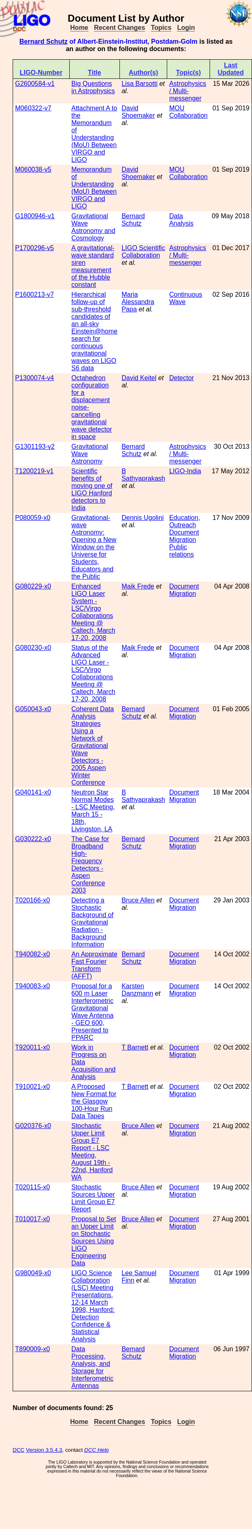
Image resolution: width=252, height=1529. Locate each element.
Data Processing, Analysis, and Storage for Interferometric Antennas (92, 1367)
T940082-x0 (32, 954)
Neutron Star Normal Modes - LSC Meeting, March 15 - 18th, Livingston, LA (93, 811)
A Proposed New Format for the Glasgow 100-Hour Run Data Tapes (93, 1101)
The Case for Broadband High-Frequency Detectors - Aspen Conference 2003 (90, 864)
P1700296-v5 (34, 247)
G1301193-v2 (35, 446)
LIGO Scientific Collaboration (143, 251)
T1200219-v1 (34, 471)
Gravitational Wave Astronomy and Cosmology (93, 227)
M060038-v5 (33, 169)
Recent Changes (119, 27)
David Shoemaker (138, 112)
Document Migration (184, 536)
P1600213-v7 (34, 294)
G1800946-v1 (35, 216)
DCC (18, 1450)
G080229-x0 (33, 586)
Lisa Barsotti (139, 83)
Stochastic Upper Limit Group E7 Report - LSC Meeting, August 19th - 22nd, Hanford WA (92, 1151)
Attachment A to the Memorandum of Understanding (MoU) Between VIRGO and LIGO (94, 134)
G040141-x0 (33, 792)
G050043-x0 (33, 708)
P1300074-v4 (34, 377)
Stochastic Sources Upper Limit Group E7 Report (93, 1198)
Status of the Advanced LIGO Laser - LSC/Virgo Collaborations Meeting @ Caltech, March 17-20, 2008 (93, 673)
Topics (161, 27)
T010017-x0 (32, 1219)
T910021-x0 (32, 1086)
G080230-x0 (33, 647)
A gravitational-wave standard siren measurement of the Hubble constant (93, 266)
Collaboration (188, 115)
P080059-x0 (32, 517)
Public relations (181, 551)
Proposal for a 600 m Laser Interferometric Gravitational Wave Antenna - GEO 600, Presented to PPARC (92, 1012)
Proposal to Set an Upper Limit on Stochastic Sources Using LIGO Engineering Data (93, 1241)
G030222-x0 (33, 838)
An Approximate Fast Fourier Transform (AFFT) (94, 965)
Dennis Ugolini (143, 517)
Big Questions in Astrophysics (93, 87)
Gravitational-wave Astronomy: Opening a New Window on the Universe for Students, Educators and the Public (93, 547)
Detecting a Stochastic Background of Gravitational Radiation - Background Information (92, 922)
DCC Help (96, 1450)
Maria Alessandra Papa (138, 302)
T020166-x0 (32, 900)
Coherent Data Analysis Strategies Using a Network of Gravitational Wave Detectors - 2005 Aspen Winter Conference (92, 745)
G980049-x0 (33, 1272)
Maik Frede (138, 586)
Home (79, 27)
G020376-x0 (33, 1125)
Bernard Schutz (43, 41)
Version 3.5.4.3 (44, 1450)
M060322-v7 (33, 108)
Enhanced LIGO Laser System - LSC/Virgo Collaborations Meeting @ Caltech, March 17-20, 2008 (93, 612)
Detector (181, 377)
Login (186, 27)
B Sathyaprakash (143, 475)
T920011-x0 (32, 1047)
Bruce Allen (138, 900)
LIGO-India (185, 471)
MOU (176, 108)
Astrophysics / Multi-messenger (187, 91)
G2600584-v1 (35, 83)
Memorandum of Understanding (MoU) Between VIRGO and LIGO (94, 188)
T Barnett (135, 1047)
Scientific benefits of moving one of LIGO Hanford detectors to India (92, 489)
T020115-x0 (32, 1187)
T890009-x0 (32, 1348)
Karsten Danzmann (137, 990)
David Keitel (139, 377)
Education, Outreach (184, 521)
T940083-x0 (32, 986)
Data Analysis (181, 220)
